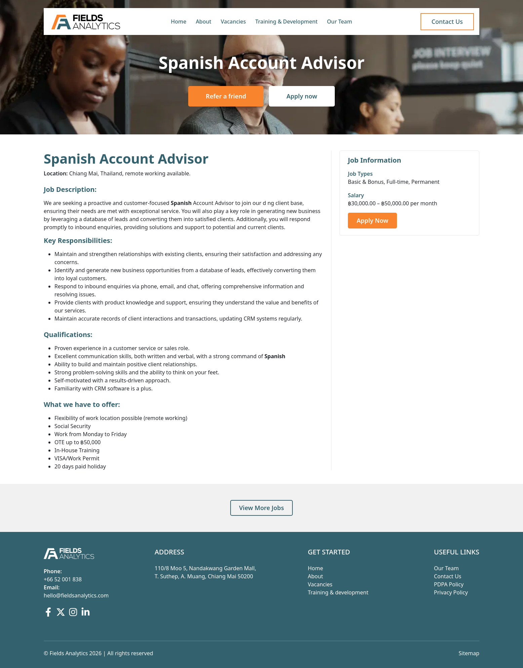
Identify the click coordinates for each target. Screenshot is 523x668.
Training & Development (286, 21)
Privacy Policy (451, 592)
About (203, 21)
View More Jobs (261, 508)
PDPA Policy (449, 584)
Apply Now (372, 220)
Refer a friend (226, 96)
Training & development (338, 592)
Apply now (301, 96)
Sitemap (469, 653)
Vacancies (233, 21)
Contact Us (447, 576)
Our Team (339, 21)
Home (178, 21)
